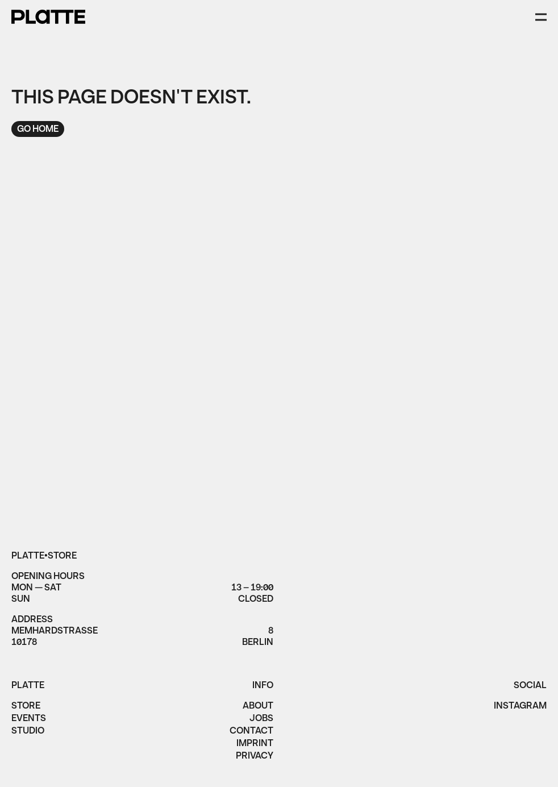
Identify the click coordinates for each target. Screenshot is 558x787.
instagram (520, 707)
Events (28, 719)
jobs (261, 719)
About (258, 707)
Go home (38, 129)
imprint (254, 744)
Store (25, 707)
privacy (254, 757)
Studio (27, 732)
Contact (251, 732)
